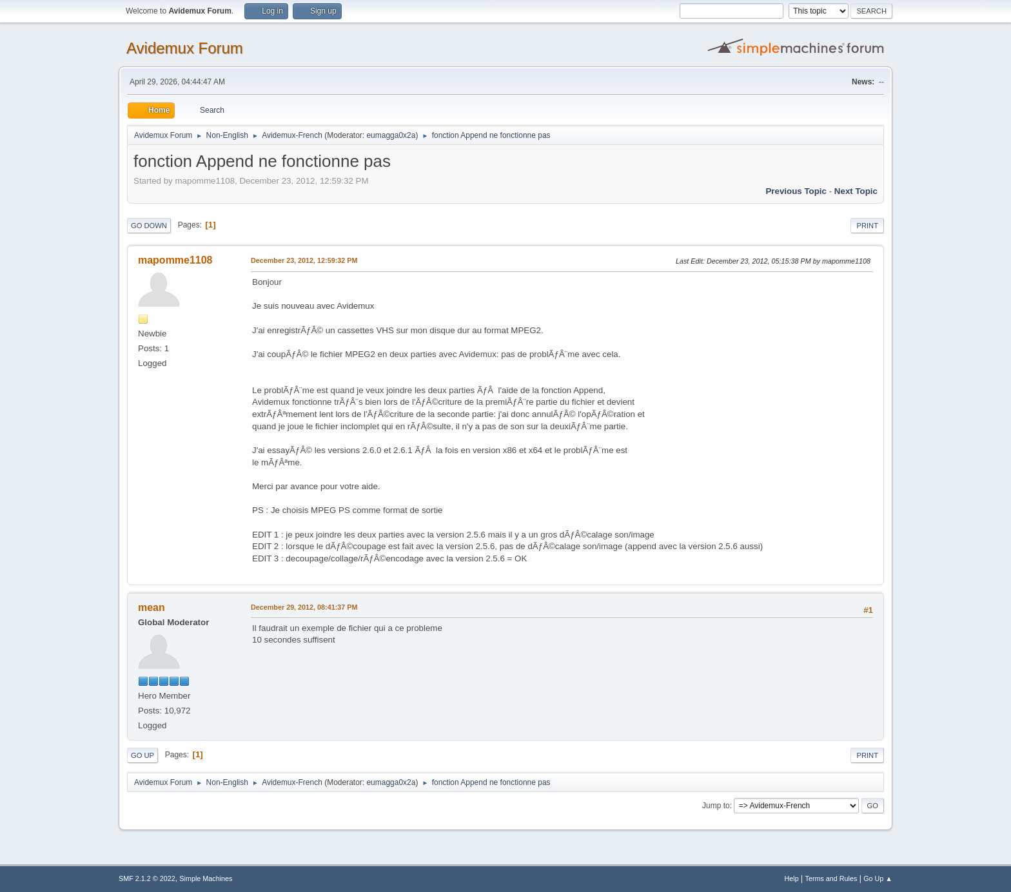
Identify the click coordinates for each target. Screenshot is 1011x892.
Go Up (142, 755)
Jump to (716, 805)
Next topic (856, 191)
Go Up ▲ (877, 878)
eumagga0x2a (390, 135)
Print (867, 225)
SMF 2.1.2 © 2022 (147, 878)
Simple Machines (205, 878)
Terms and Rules (831, 878)
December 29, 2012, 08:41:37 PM (304, 607)
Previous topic (796, 191)
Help (792, 878)
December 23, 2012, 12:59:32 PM (304, 260)
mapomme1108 (175, 260)
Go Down (149, 225)
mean (151, 607)
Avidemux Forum (184, 48)
